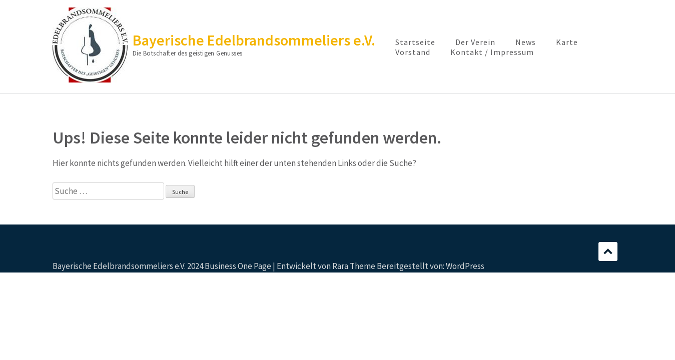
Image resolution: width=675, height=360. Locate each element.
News (525, 42)
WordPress (465, 266)
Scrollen (607, 251)
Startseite (415, 42)
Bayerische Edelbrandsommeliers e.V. (254, 40)
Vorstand (412, 52)
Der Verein (475, 42)
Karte (567, 42)
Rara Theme (353, 266)
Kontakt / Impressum (492, 52)
